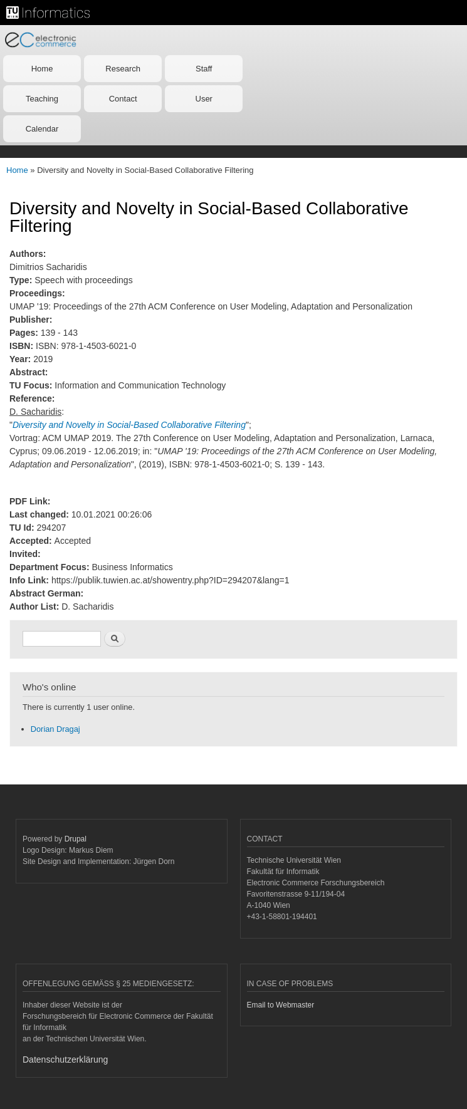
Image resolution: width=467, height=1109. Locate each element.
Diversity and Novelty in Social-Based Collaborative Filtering (129, 425)
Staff (204, 68)
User (204, 98)
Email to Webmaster (281, 1005)
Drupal (76, 839)
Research (122, 68)
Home (42, 68)
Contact (123, 98)
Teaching (42, 98)
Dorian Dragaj (55, 729)
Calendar (42, 128)
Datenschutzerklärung (65, 1059)
